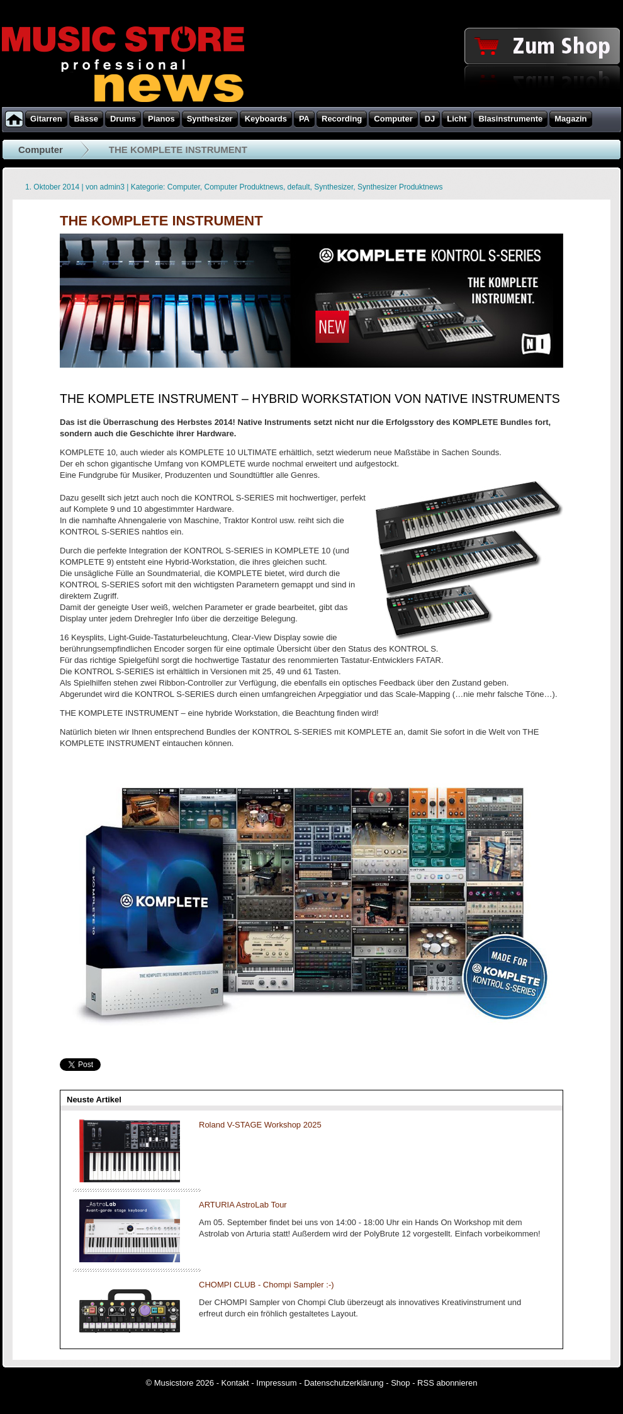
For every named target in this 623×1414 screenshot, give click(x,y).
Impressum (276, 1383)
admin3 (112, 187)
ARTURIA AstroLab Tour (243, 1204)
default (299, 187)
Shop (400, 1383)
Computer (40, 149)
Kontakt (235, 1383)
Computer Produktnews (244, 187)
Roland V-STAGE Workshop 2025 (260, 1124)
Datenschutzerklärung (343, 1383)
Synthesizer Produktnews (399, 187)
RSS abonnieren (447, 1383)
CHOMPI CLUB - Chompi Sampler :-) (266, 1284)
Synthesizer (333, 187)
